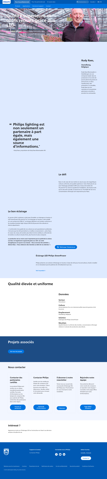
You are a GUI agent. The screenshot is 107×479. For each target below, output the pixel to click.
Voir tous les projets (16, 351)
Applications (26, 6)
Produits (17, 6)
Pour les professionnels (22, 2)
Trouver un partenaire (18, 407)
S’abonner (62, 408)
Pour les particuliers (38, 2)
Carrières (24, 466)
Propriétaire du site (34, 466)
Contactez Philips (34, 453)
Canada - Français (86, 453)
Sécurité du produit (75, 466)
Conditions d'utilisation (88, 466)
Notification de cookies (47, 466)
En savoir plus (51, 2)
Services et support (37, 6)
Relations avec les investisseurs (11, 466)
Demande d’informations (41, 407)
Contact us (86, 458)
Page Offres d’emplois (87, 407)
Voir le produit (41, 270)
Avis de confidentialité (61, 466)
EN (101, 2)
